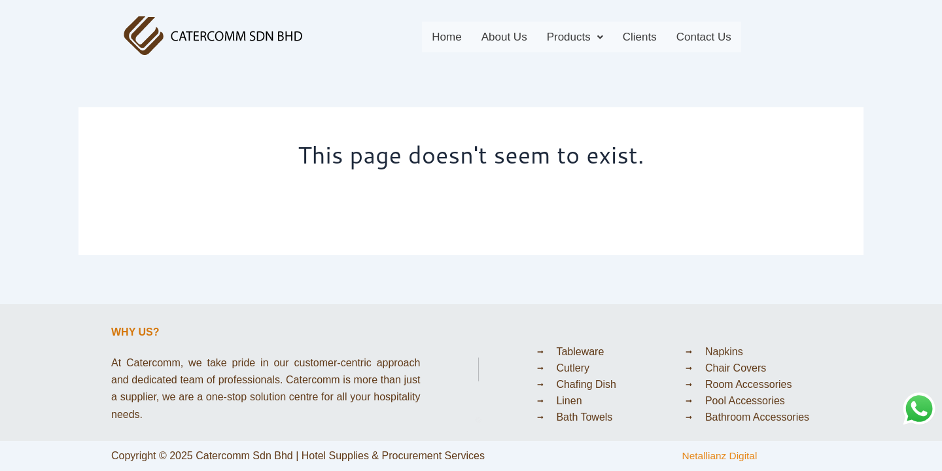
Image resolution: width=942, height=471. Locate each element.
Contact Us (703, 37)
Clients (640, 37)
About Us (504, 37)
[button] (575, 37)
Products (575, 37)
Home (446, 37)
